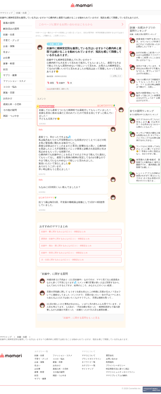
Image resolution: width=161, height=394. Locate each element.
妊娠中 (62, 83)
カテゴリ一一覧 (88, 365)
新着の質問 (8, 23)
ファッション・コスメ (14, 81)
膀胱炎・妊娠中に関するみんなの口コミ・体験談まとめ (65, 239)
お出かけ (7, 98)
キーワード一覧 (88, 362)
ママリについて (88, 355)
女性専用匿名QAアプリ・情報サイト (81, 7)
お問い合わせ (112, 359)
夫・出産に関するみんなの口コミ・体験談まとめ (62, 260)
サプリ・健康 (10, 75)
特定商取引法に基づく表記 (117, 369)
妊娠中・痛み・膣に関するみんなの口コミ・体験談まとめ (66, 245)
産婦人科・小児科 (12, 104)
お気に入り (117, 76)
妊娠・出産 (8, 34)
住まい (6, 52)
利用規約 (110, 362)
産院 (52, 83)
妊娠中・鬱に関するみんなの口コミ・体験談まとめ (63, 231)
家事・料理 (8, 63)
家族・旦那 (8, 92)
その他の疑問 (10, 110)
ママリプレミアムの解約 (116, 375)
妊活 (5, 69)
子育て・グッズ (11, 40)
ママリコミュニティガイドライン (120, 372)
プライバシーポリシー (115, 365)
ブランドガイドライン (91, 359)
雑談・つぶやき (11, 116)
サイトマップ (87, 369)
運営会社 (110, 355)
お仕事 (6, 57)
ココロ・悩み (10, 86)
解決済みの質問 (11, 28)
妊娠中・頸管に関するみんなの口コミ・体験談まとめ (64, 253)
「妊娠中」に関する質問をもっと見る (80, 317)
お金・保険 (8, 46)
